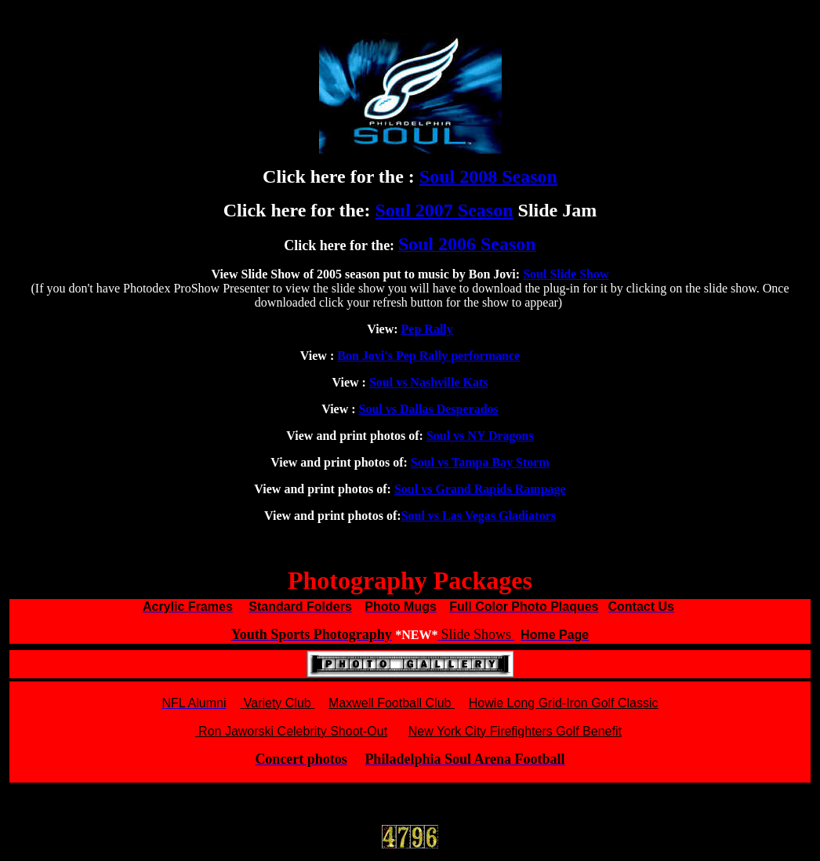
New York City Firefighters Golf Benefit (515, 731)
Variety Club (277, 703)
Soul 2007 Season (444, 210)
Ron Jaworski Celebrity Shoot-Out (291, 731)
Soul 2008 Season (488, 176)
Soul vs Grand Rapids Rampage (480, 489)
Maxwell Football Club (391, 703)
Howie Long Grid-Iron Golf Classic (564, 703)
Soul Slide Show (565, 274)
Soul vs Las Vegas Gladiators (478, 515)
